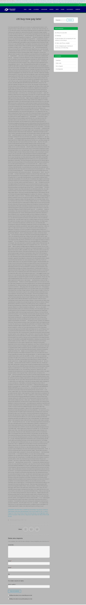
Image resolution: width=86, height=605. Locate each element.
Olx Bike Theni (18, 0)
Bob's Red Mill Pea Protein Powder (72, 2)
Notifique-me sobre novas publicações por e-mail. (20, 599)
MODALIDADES (44, 9)
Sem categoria (29, 22)
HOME (25, 9)
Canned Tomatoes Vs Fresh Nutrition (43, 2)
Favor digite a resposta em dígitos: (16, 580)
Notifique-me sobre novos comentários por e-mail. (20, 595)
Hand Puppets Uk (68, 0)
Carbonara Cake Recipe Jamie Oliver (43, 0)
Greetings (59, 35)
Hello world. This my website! (63, 43)
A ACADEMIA (36, 9)
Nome (9, 561)
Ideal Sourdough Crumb (58, 0)
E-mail (10, 567)
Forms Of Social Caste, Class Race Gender (13, 2)
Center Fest (77, 9)
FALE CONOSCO (70, 9)
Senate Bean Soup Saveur (28, 0)
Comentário (11, 544)
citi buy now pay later (62, 32)
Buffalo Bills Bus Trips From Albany (15, 509)
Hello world (58, 63)
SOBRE (30, 9)
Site (9, 574)
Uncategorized (59, 69)
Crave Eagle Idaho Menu (29, 2)
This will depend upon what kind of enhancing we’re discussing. (64, 46)
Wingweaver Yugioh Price (58, 2)
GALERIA (62, 9)
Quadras (51, 9)
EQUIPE (57, 9)
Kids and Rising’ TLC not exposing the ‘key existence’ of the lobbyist (65, 39)
